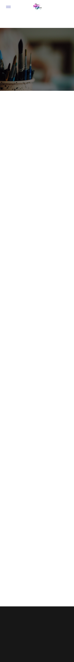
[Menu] (8, 7)
